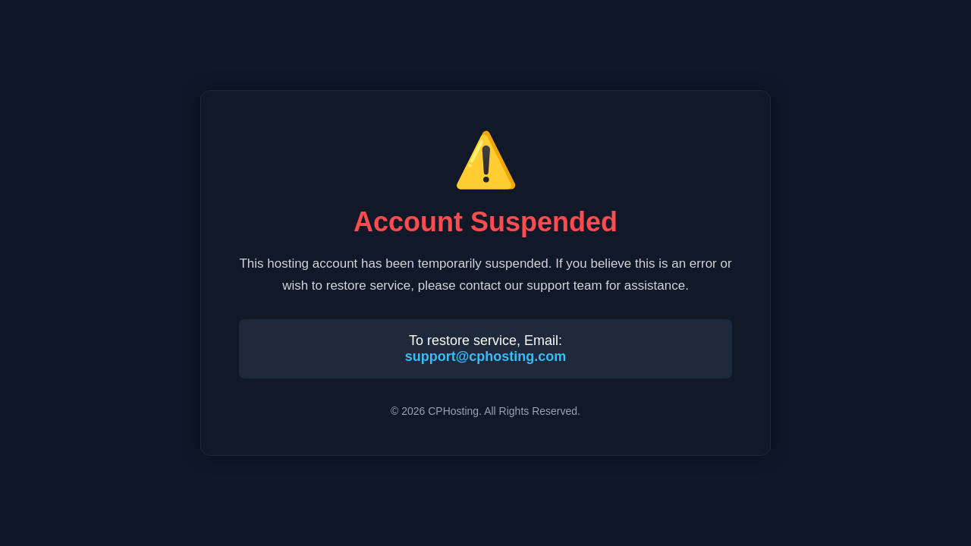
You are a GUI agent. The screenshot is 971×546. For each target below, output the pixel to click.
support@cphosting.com (486, 356)
